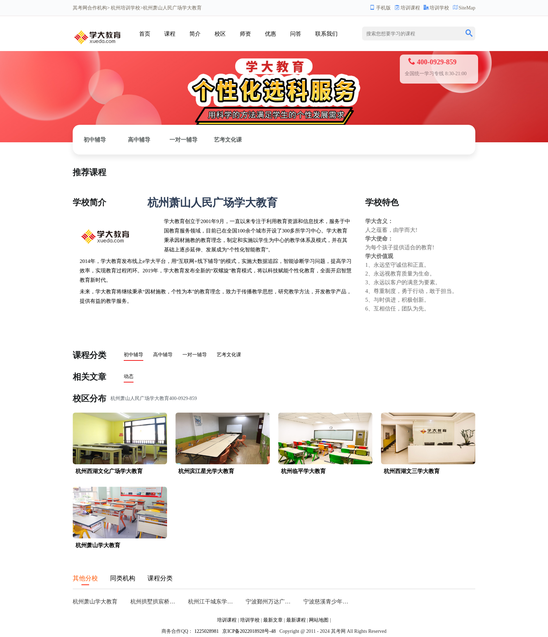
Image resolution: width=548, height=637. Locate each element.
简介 (195, 34)
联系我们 (326, 34)
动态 (129, 376)
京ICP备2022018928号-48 (248, 631)
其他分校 (85, 578)
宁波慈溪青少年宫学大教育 (328, 601)
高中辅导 (139, 140)
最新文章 (273, 620)
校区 (220, 34)
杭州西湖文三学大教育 (412, 471)
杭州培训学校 (125, 7)
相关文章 (89, 376)
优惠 (270, 34)
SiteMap (464, 7)
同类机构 (122, 578)
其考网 (80, 7)
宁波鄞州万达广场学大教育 (270, 601)
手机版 (380, 7)
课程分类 (89, 355)
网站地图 (319, 620)
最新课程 (296, 620)
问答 (295, 34)
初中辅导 (95, 140)
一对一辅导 (183, 140)
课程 (169, 34)
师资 (245, 34)
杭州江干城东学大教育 (212, 601)
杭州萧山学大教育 (97, 545)
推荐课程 (89, 172)
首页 (144, 34)
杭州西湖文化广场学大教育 (109, 471)
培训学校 (436, 7)
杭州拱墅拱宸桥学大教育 (155, 601)
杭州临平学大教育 (303, 471)
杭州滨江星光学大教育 (206, 471)
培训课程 (407, 7)
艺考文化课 (228, 140)
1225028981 (206, 631)
